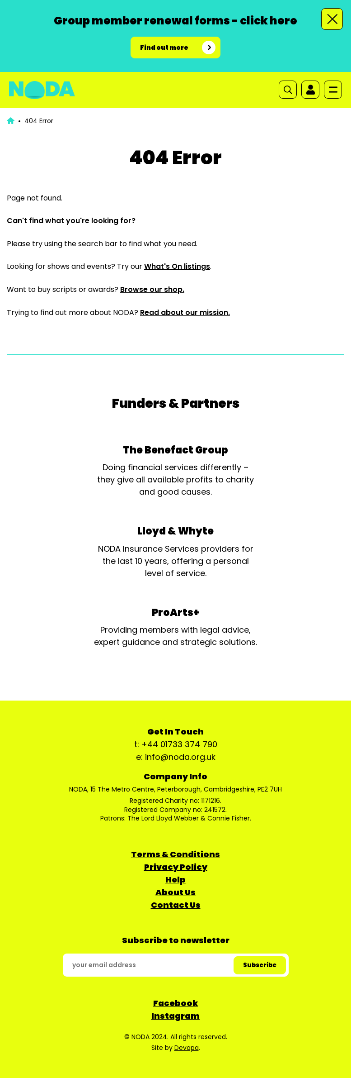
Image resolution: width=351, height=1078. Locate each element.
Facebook (175, 1003)
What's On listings (177, 266)
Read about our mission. (185, 312)
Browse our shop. (152, 289)
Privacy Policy (175, 867)
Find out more (164, 47)
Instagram (175, 1015)
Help (175, 879)
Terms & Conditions (175, 854)
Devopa (186, 1047)
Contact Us (176, 905)
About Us (175, 892)
